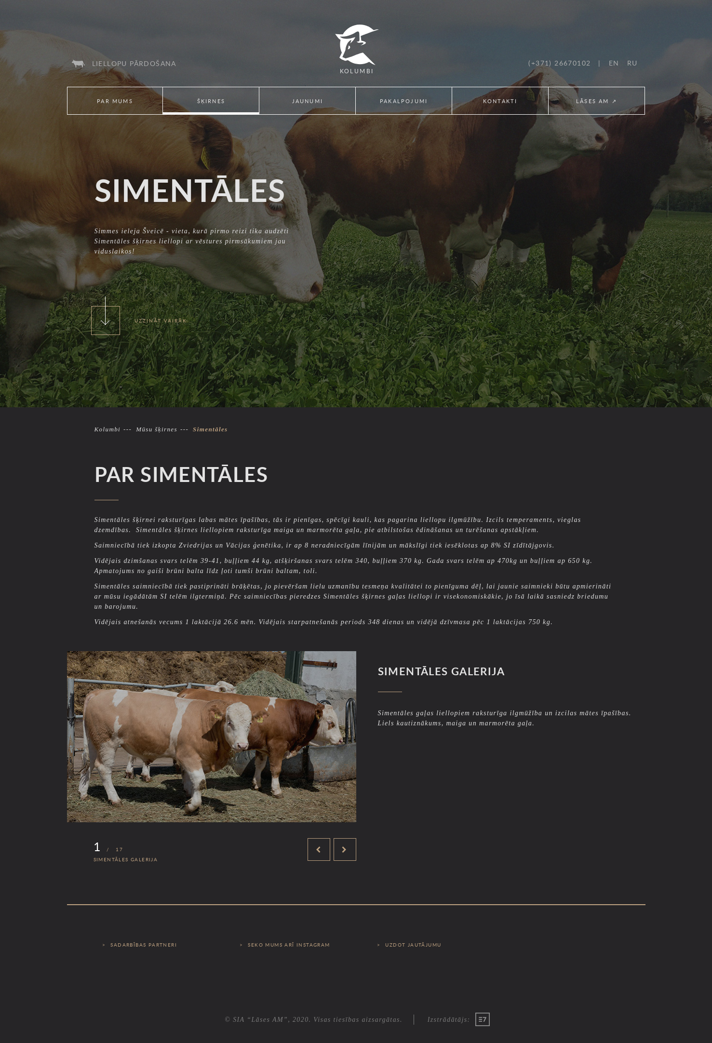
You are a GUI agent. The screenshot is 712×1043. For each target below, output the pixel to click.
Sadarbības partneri (143, 944)
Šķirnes (211, 101)
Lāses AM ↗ (596, 101)
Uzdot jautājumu (413, 944)
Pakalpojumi (404, 101)
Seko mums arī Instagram (289, 944)
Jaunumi (307, 101)
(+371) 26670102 (559, 62)
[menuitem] (124, 63)
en (614, 62)
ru (632, 62)
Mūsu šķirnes (156, 429)
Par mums (115, 101)
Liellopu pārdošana (134, 63)
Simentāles (210, 429)
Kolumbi (107, 429)
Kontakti (500, 101)
